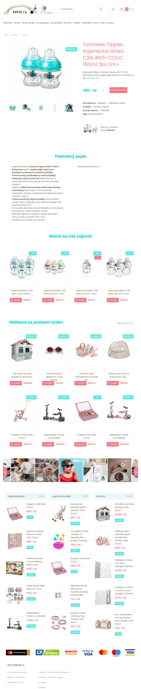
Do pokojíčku (42, 22)
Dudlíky (76, 22)
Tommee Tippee (100, 106)
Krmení (68, 22)
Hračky (17, 22)
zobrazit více (93, 78)
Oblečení (7, 22)
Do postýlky (57, 22)
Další (102, 22)
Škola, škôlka (28, 22)
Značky (110, 22)
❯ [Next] (136, 472)
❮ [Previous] (5, 472)
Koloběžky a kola (90, 22)
